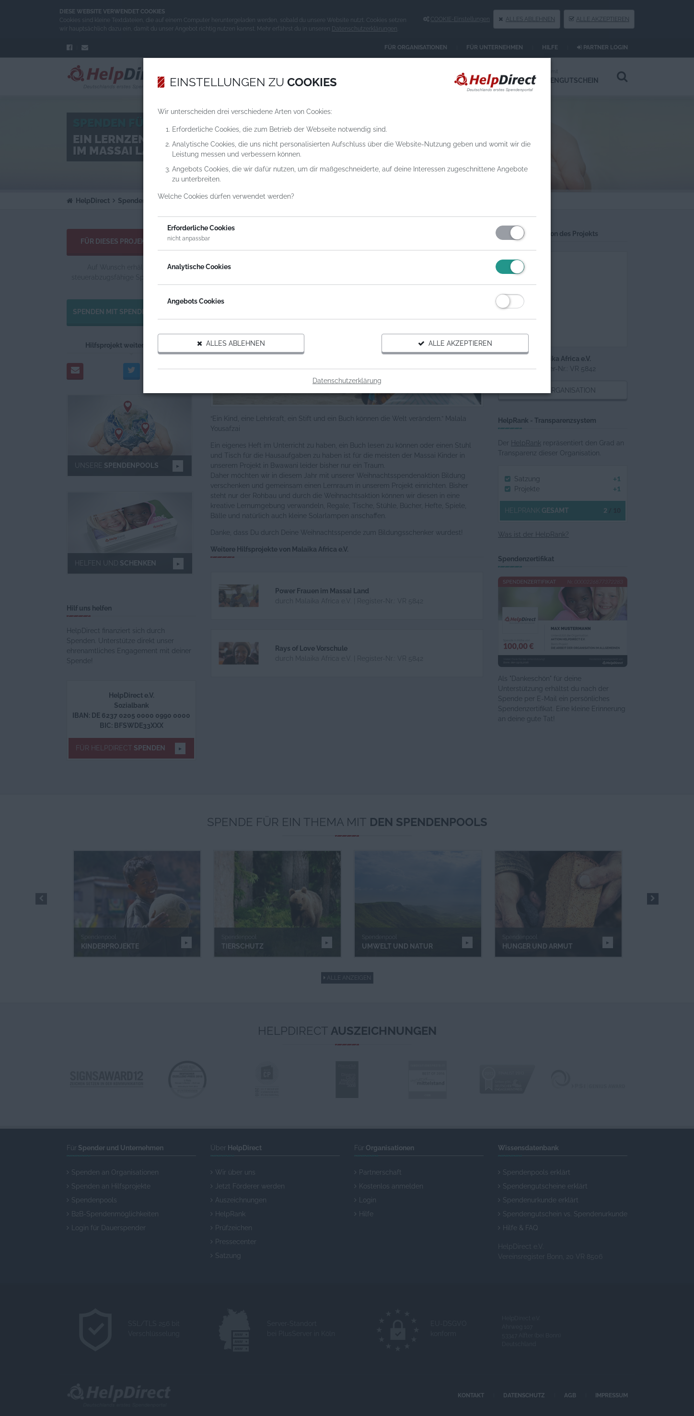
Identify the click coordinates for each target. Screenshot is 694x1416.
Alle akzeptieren (455, 343)
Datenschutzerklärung (347, 381)
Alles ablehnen (231, 343)
